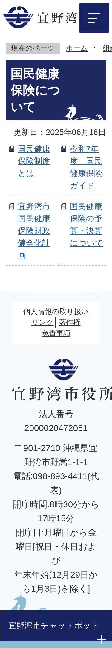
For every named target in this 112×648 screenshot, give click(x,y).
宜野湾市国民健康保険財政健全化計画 (34, 231)
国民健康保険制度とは (34, 161)
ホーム (77, 48)
